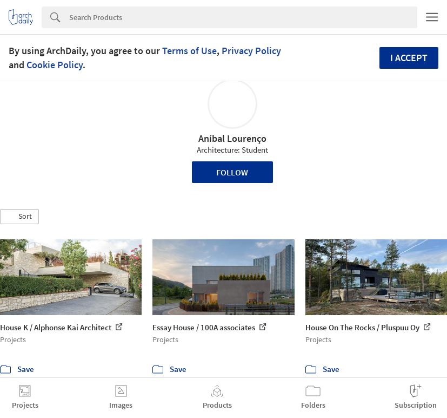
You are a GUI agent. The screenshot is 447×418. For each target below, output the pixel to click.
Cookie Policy (54, 64)
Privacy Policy (251, 50)
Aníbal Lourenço (232, 138)
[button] (19, 216)
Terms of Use (189, 50)
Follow (232, 172)
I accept (409, 57)
